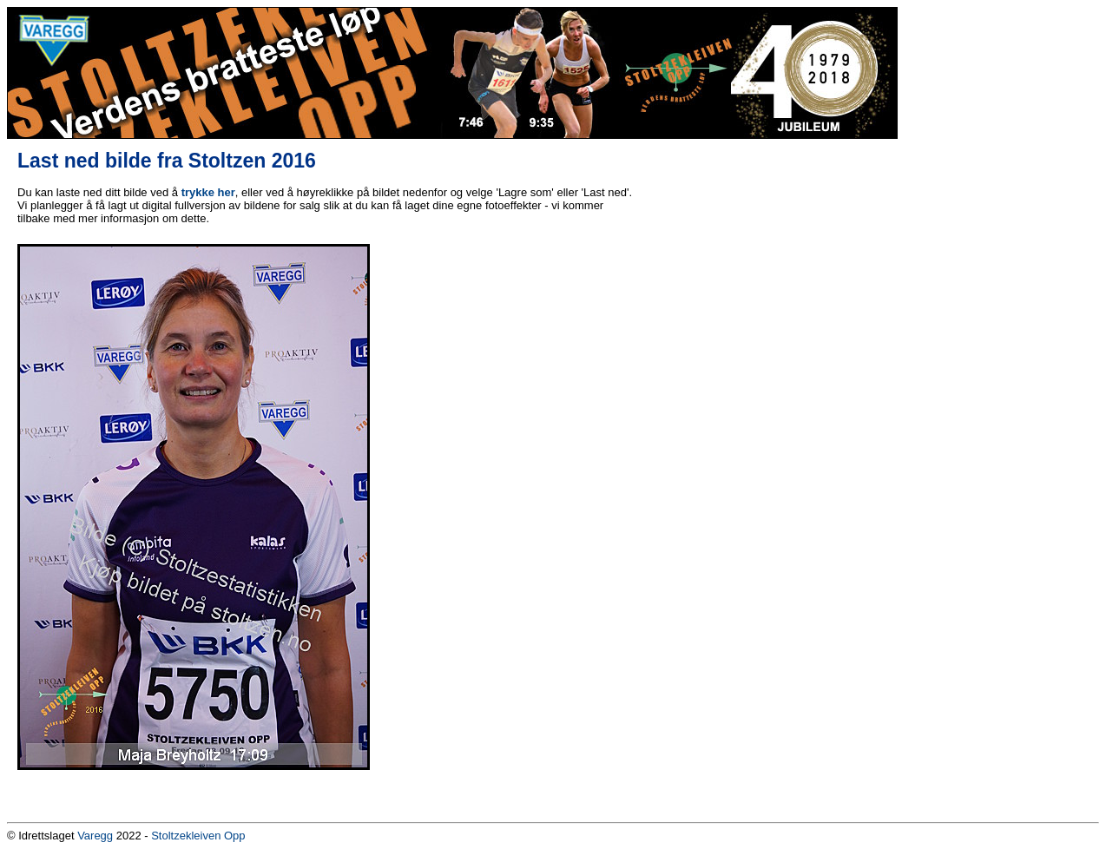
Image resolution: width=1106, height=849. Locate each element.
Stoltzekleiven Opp (198, 835)
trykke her (208, 192)
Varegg (95, 835)
